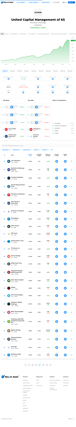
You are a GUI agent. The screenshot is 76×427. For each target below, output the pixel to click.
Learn (37, 383)
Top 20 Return (14, 34)
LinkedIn (65, 385)
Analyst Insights (34, 2)
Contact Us (66, 380)
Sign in (64, 2)
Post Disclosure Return (43, 34)
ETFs (24, 403)
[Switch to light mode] (72, 419)
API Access (39, 385)
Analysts (25, 395)
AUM (2, 34)
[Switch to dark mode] (74, 419)
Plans (37, 380)
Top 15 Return (23, 34)
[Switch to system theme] (70, 419)
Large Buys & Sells (28, 385)
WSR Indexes (46, 2)
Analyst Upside (27, 388)
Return (7, 34)
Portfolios (25, 380)
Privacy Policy (53, 383)
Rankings (25, 411)
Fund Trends (26, 383)
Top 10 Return (32, 34)
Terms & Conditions (55, 380)
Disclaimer (52, 385)
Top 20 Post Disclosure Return (59, 34)
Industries (25, 408)
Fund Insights (21, 2)
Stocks (24, 400)
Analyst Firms (26, 397)
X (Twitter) (66, 383)
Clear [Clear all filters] (52, 149)
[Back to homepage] (7, 2)
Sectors (25, 405)
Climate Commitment (53, 389)
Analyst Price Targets (26, 391)
